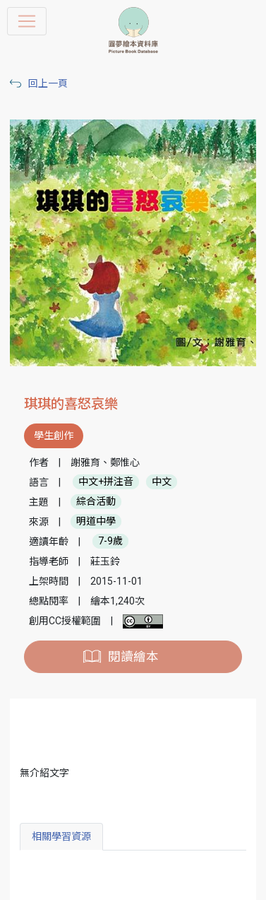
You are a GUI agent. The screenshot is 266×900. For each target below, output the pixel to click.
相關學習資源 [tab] (61, 836)
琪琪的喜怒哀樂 (71, 404)
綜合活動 (96, 502)
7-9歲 (110, 541)
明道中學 (96, 521)
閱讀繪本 (133, 657)
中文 (161, 482)
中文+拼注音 (105, 482)
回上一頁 (48, 83)
